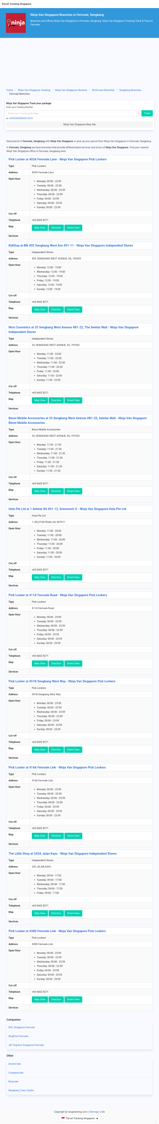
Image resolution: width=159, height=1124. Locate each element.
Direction (56, 227)
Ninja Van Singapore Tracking (34, 90)
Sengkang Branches (130, 90)
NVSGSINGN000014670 (21, 118)
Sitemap (93, 1111)
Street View (73, 227)
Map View (39, 227)
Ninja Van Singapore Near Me (79, 124)
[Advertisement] (79, 64)
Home (10, 90)
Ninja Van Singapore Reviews (71, 90)
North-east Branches (103, 90)
